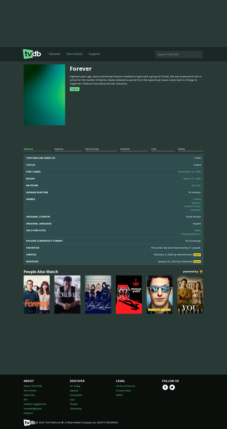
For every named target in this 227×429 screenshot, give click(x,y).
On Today (75, 385)
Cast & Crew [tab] (92, 148)
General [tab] (28, 148)
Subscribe (29, 394)
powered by (193, 272)
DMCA (119, 394)
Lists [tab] (153, 148)
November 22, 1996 (189, 171)
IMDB (198, 230)
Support (94, 54)
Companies (76, 394)
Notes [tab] (181, 148)
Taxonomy (75, 408)
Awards (74, 390)
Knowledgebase (33, 408)
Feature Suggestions (35, 403)
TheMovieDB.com (191, 233)
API (25, 399)
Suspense (195, 209)
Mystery (196, 202)
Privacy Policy (123, 390)
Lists (72, 399)
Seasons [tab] (58, 148)
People (74, 403)
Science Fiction (192, 206)
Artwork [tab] (125, 148)
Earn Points (74, 54)
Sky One (196, 185)
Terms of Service (125, 385)
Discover (55, 54)
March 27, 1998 (192, 178)
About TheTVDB (33, 385)
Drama (197, 199)
